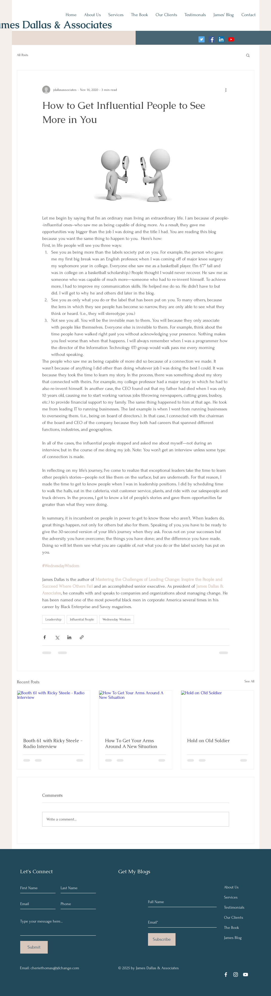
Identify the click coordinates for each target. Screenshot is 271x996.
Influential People (82, 619)
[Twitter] (202, 39)
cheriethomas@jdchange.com (55, 968)
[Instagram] (236, 975)
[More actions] (226, 90)
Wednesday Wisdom (117, 619)
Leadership (53, 619)
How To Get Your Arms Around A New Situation (131, 743)
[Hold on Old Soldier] (217, 711)
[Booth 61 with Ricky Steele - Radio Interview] (53, 711)
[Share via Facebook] (44, 637)
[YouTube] (231, 39)
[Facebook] (211, 39)
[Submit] (34, 947)
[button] (247, 55)
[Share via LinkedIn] (69, 637)
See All (249, 681)
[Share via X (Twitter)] (57, 637)
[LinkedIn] (221, 39)
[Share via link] (81, 637)
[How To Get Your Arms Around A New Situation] (135, 711)
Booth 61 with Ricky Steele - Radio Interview (53, 743)
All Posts (22, 55)
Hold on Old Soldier (208, 740)
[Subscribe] (162, 939)
